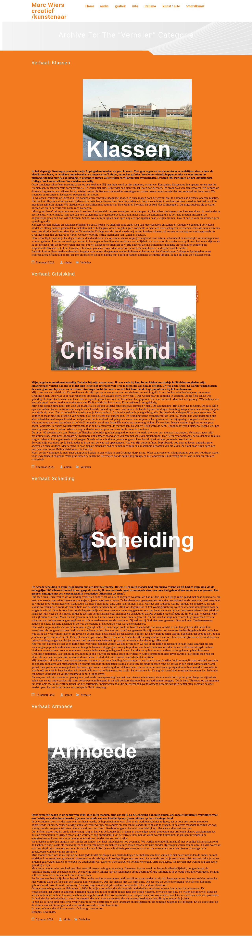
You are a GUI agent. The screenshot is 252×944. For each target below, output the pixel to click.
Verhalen (85, 262)
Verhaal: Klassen (51, 62)
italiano (150, 6)
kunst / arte (171, 6)
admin (68, 262)
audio (104, 6)
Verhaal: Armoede (52, 706)
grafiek (120, 6)
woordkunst (195, 6)
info (135, 6)
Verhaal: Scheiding (53, 478)
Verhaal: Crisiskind (53, 274)
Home (89, 6)
